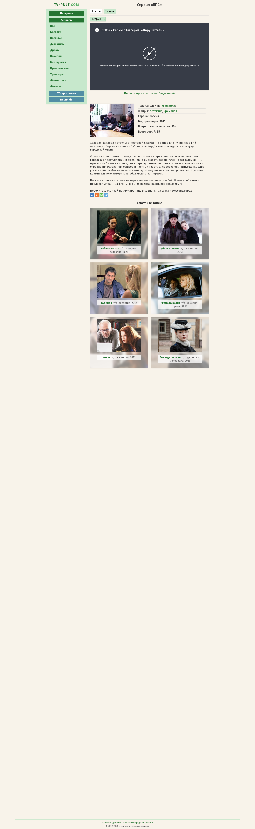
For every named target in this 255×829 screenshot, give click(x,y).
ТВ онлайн (66, 99)
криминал (170, 111)
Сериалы (66, 20)
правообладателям (111, 822)
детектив (156, 111)
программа (168, 105)
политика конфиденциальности (138, 822)
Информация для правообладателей (149, 93)
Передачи (66, 13)
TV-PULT (66, 5)
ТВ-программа (66, 93)
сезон (96, 11)
